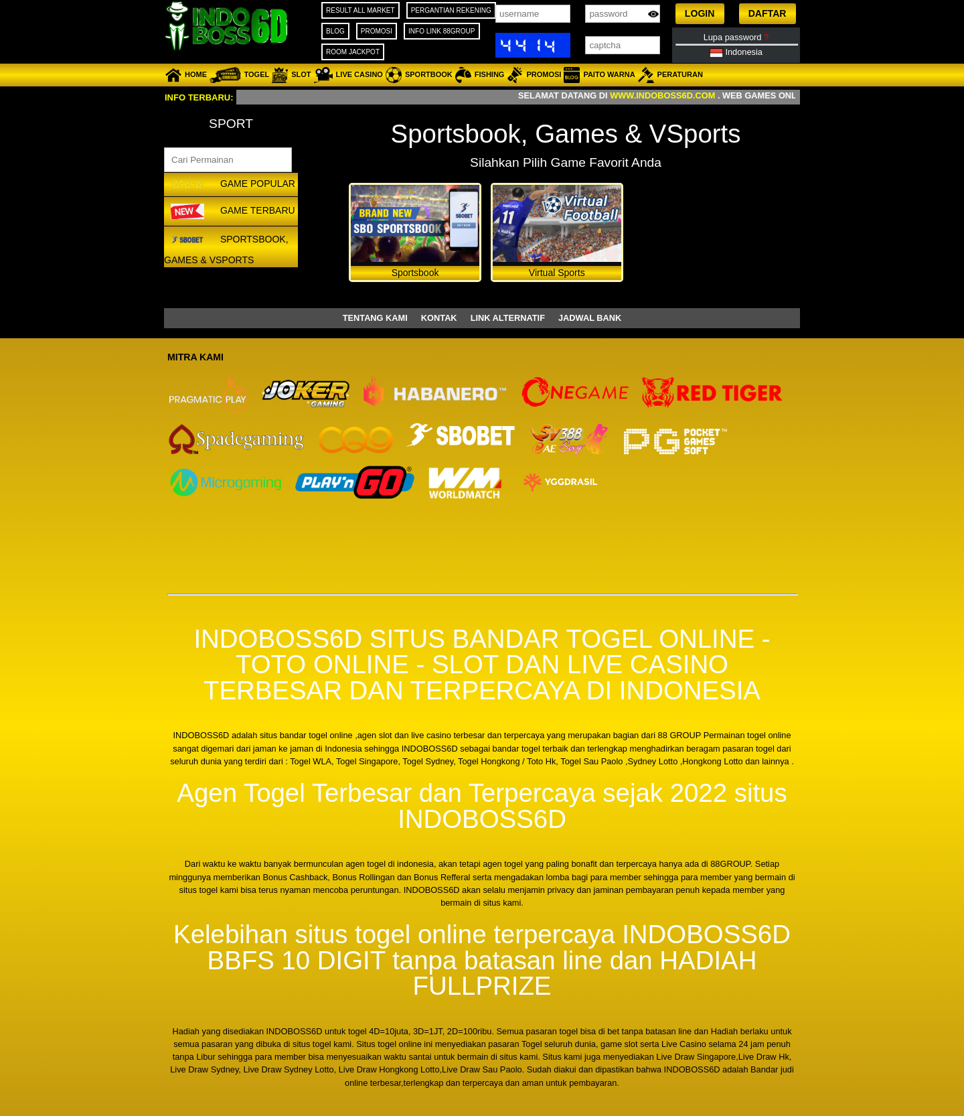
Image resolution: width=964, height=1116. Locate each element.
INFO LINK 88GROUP (441, 31)
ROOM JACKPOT (353, 52)
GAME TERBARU (231, 211)
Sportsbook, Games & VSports (226, 247)
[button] (699, 13)
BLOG (335, 31)
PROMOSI (376, 31)
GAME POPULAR (231, 184)
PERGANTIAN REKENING (451, 10)
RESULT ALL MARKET (360, 10)
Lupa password (736, 37)
